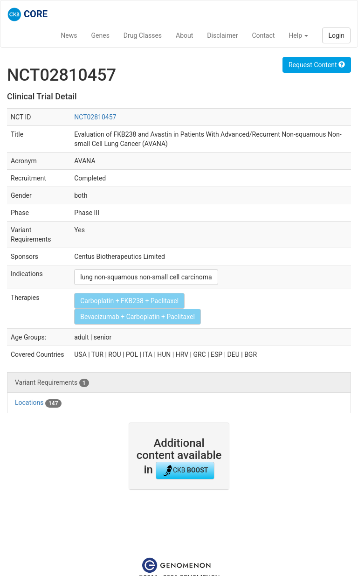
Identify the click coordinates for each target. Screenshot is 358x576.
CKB (185, 470)
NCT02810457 (95, 117)
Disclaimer (222, 35)
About (184, 35)
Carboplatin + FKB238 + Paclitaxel (129, 301)
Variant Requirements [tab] (52, 383)
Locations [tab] (38, 403)
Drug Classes (143, 35)
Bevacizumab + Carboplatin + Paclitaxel (137, 316)
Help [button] (298, 35)
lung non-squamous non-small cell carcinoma (146, 277)
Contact (263, 35)
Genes (100, 35)
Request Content (317, 65)
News (69, 35)
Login (336, 35)
